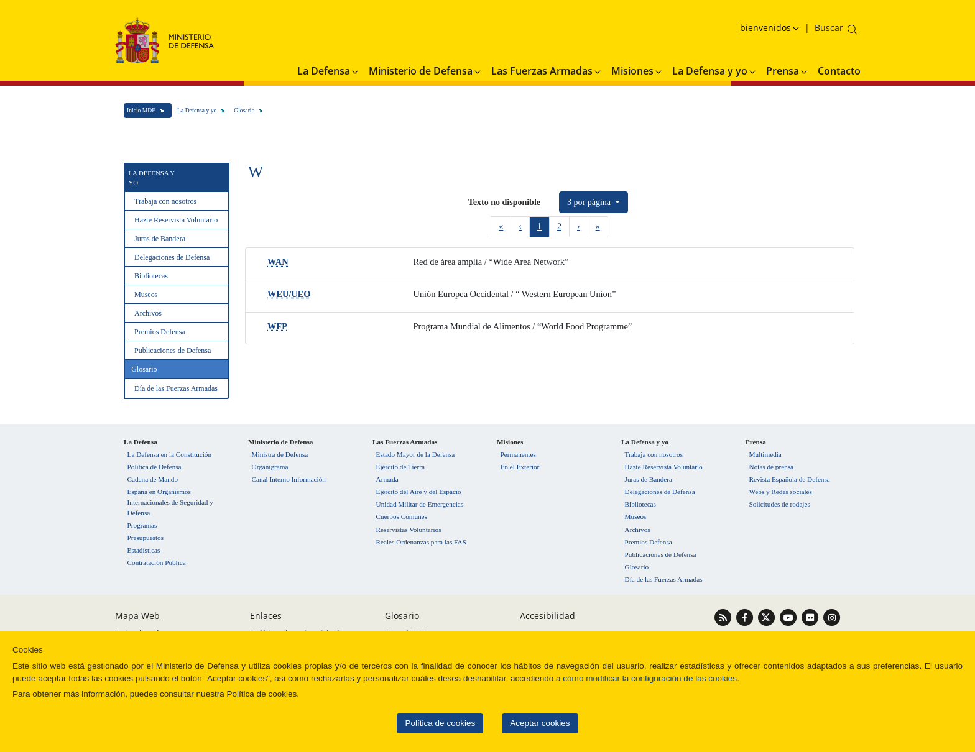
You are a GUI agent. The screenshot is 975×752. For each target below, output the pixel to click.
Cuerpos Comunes (401, 516)
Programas (142, 525)
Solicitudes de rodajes (779, 504)
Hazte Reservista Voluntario (176, 220)
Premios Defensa (159, 332)
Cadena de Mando (152, 479)
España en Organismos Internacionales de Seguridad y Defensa (170, 502)
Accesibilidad (547, 615)
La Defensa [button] (328, 71)
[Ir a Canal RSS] (724, 617)
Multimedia (765, 454)
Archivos (148, 313)
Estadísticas (143, 550)
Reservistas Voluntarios (408, 529)
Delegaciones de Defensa (172, 257)
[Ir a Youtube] (789, 617)
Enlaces (266, 615)
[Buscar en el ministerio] (828, 28)
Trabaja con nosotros (165, 201)
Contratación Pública (156, 562)
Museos (145, 294)
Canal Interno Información (289, 479)
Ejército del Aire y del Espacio (418, 491)
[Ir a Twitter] (768, 617)
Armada (387, 479)
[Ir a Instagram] (831, 617)
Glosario (244, 110)
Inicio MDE (141, 110)
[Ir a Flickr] (811, 617)
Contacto (839, 71)
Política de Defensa (154, 466)
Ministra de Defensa (280, 454)
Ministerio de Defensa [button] (426, 71)
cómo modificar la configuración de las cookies (622, 678)
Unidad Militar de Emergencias (420, 504)
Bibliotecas (151, 276)
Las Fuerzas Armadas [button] (547, 71)
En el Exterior (520, 466)
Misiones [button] (637, 71)
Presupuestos (145, 537)
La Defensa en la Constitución (169, 454)
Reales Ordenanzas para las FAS (421, 542)
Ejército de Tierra (400, 466)
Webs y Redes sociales (780, 491)
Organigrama (270, 466)
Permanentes (518, 454)
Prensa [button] (787, 71)
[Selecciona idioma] (771, 27)
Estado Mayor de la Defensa (415, 454)
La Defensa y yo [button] (714, 71)
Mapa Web (137, 615)
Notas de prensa (771, 466)
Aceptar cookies (512, 723)
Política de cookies (412, 723)
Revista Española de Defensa (789, 479)
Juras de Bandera (159, 238)
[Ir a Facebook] (746, 617)
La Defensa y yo (196, 110)
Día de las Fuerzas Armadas (176, 388)
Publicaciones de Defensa (172, 350)
